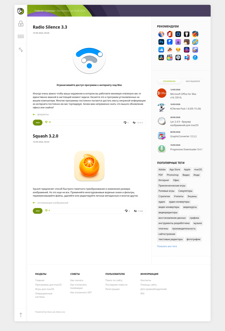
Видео (186, 174)
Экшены (192, 196)
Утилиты (178, 196)
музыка (198, 223)
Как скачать (76, 280)
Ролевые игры (166, 190)
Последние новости (116, 284)
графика (194, 217)
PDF (160, 174)
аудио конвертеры (179, 201)
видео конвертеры (168, 207)
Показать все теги (167, 246)
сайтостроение (166, 234)
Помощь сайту (148, 284)
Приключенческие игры (171, 185)
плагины (163, 228)
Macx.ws (51, 311)
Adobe (162, 169)
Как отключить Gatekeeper (78, 286)
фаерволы (43, 114)
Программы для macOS (48, 284)
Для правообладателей (153, 289)
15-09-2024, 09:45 (41, 33)
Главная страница (45, 10)
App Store (174, 169)
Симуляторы (185, 190)
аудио (161, 201)
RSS (142, 293)
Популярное (169, 81)
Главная (39, 280)
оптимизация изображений (52, 202)
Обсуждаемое (193, 81)
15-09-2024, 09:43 (41, 142)
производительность (184, 228)
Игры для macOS (44, 289)
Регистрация (112, 289)
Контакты (145, 280)
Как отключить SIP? (81, 292)
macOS (198, 169)
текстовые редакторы (170, 239)
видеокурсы (190, 207)
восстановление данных (172, 217)
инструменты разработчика (174, 223)
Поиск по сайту (113, 280)
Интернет (163, 180)
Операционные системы (43, 295)
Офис (176, 180)
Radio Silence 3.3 (50, 27)
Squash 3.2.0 (45, 136)
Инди (197, 174)
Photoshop (173, 174)
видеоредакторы (167, 212)
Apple (187, 169)
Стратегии (164, 196)
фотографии (193, 239)
